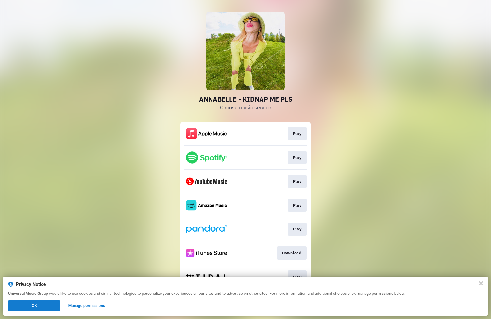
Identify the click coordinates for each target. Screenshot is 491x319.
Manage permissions (86, 305)
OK (34, 305)
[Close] (481, 283)
